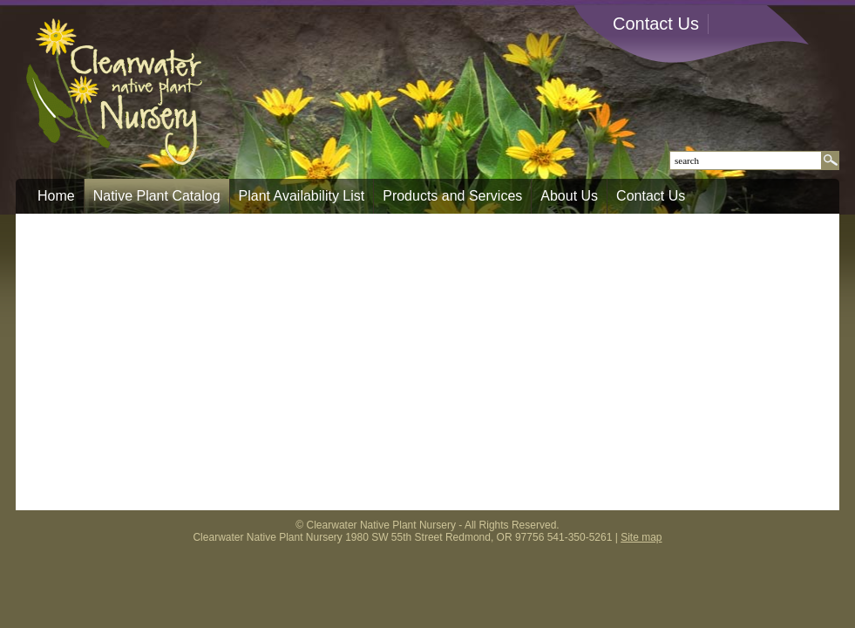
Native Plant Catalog (157, 195)
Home (56, 195)
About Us (569, 195)
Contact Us (656, 23)
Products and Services (452, 195)
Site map (641, 537)
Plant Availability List (302, 195)
